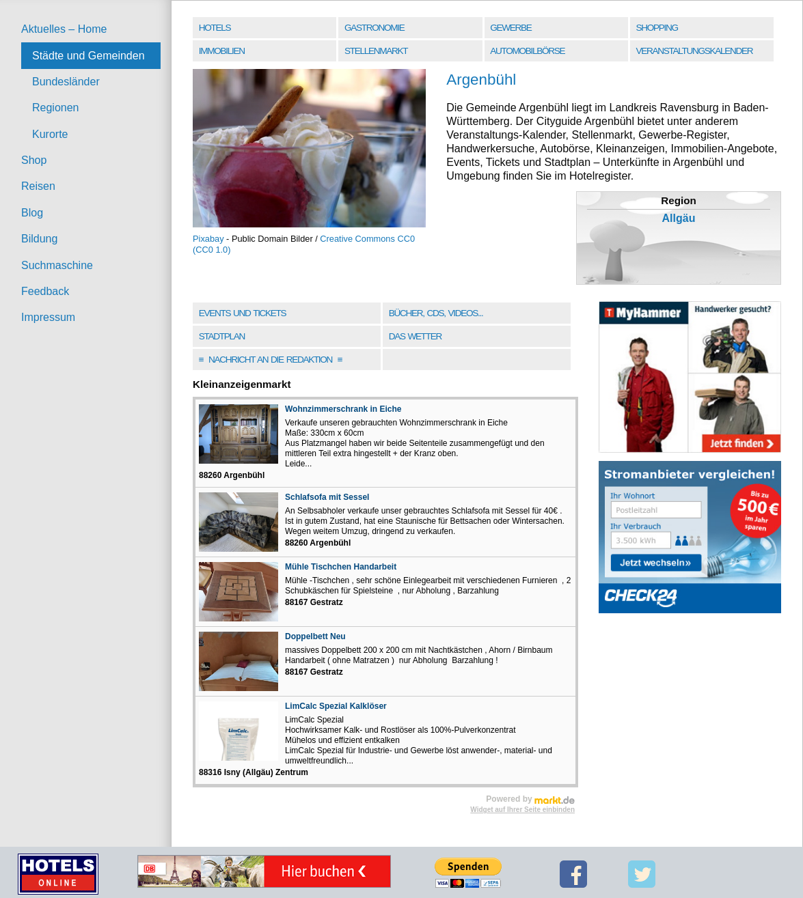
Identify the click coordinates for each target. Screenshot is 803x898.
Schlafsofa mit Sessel (327, 497)
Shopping (657, 28)
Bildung (39, 238)
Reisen (38, 186)
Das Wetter (415, 336)
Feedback (45, 291)
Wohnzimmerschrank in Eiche (343, 409)
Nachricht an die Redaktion (270, 359)
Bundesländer (66, 81)
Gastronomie (374, 28)
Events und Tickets (242, 313)
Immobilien (222, 51)
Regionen (55, 107)
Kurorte (50, 134)
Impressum (48, 317)
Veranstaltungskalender (694, 51)
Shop (33, 160)
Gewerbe (510, 28)
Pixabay (208, 239)
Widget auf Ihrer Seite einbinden (522, 809)
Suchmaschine (57, 265)
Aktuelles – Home (64, 29)
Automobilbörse (527, 51)
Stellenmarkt (375, 51)
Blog (32, 213)
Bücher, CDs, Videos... (436, 313)
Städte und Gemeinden (88, 55)
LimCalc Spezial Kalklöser (336, 706)
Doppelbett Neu (315, 636)
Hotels (214, 28)
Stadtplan (222, 336)
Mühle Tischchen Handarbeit (340, 567)
